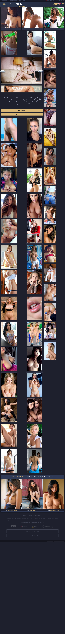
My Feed (56, 4)
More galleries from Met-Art (22, 120)
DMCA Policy (50, 632)
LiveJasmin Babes (13, 0)
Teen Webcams (50, 0)
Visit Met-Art (21, 116)
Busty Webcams (60, 0)
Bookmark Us (32, 622)
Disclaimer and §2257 (59, 632)
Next (40, 77)
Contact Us (32, 627)
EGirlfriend (14, 5)
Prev (3, 77)
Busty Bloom (23, 0)
